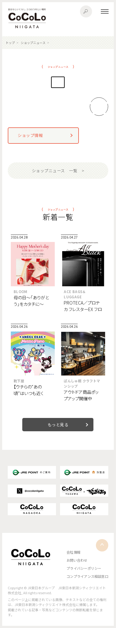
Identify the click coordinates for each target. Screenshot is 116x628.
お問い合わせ (77, 560)
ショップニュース (33, 42)
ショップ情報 (30, 135)
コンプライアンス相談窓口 (87, 576)
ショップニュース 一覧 (55, 170)
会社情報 (73, 552)
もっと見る (58, 425)
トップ (10, 42)
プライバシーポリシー (84, 568)
